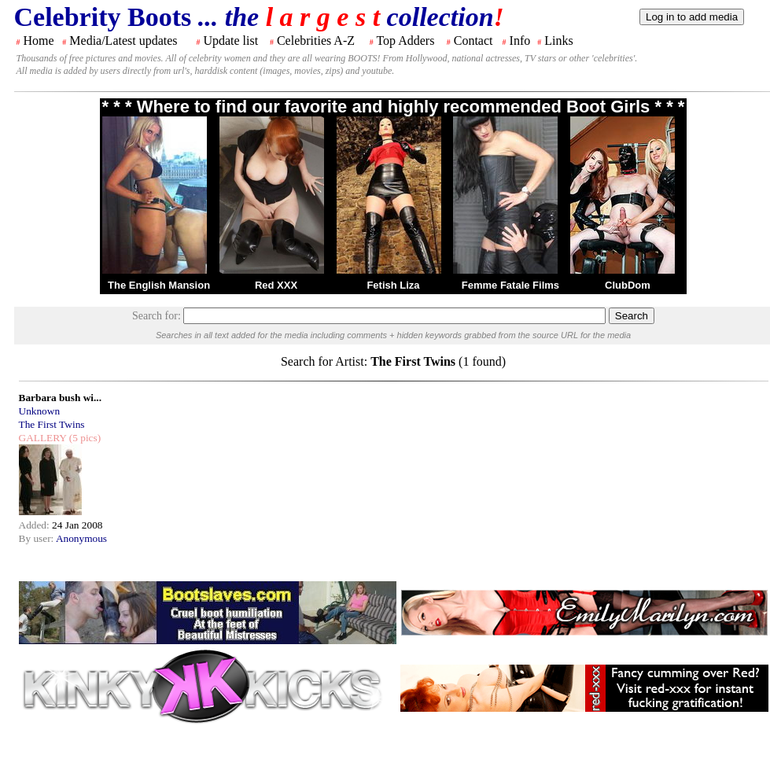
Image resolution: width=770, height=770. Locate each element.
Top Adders (405, 40)
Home (39, 40)
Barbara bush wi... (60, 397)
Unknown (40, 411)
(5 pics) (83, 438)
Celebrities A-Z (316, 40)
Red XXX (276, 285)
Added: (36, 525)
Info (520, 40)
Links (558, 40)
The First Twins (52, 424)
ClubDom (627, 285)
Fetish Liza (393, 285)
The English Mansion (159, 285)
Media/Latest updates (123, 40)
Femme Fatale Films (510, 285)
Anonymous (81, 538)
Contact (473, 40)
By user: (37, 538)
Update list (230, 40)
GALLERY (43, 438)
